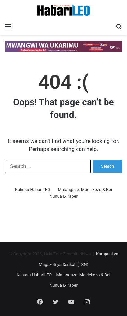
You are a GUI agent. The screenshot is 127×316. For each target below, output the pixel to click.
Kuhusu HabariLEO (32, 189)
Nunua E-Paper (63, 196)
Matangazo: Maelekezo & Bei (85, 189)
